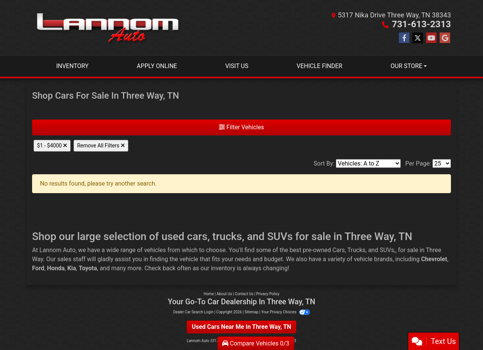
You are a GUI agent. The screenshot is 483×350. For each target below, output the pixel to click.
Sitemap (251, 312)
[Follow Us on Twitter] (417, 38)
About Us (224, 294)
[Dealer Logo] (107, 27)
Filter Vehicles (241, 127)
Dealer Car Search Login (193, 312)
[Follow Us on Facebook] (404, 38)
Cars (338, 250)
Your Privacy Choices (285, 312)
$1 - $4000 (52, 145)
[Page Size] (441, 163)
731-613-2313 (421, 24)
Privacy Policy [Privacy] (268, 294)
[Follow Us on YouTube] (431, 38)
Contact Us (244, 294)
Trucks (357, 250)
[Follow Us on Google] (445, 38)
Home (209, 294)
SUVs (387, 250)
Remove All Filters (101, 145)
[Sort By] (368, 163)
